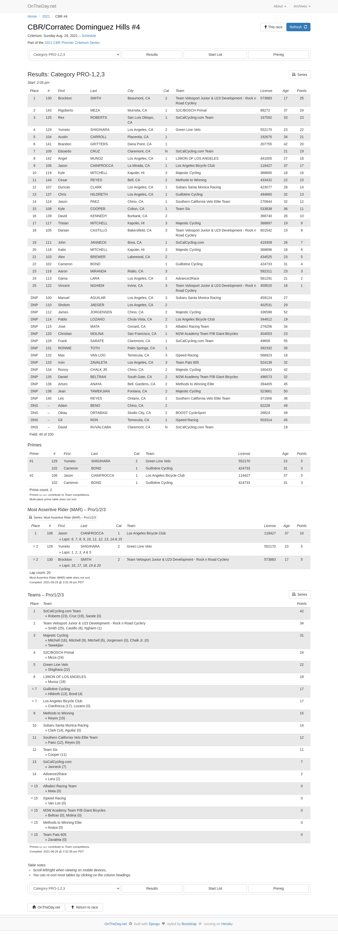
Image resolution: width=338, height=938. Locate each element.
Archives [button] (302, 6)
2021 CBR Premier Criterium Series (72, 43)
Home (32, 16)
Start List (215, 55)
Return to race (84, 907)
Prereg (278, 55)
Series (299, 75)
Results (152, 55)
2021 (46, 16)
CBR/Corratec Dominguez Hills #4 (84, 27)
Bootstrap (189, 924)
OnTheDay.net (43, 6)
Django (154, 924)
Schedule (89, 36)
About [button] (280, 6)
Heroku (227, 924)
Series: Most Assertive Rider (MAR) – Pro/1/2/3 (62, 517)
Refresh (298, 27)
